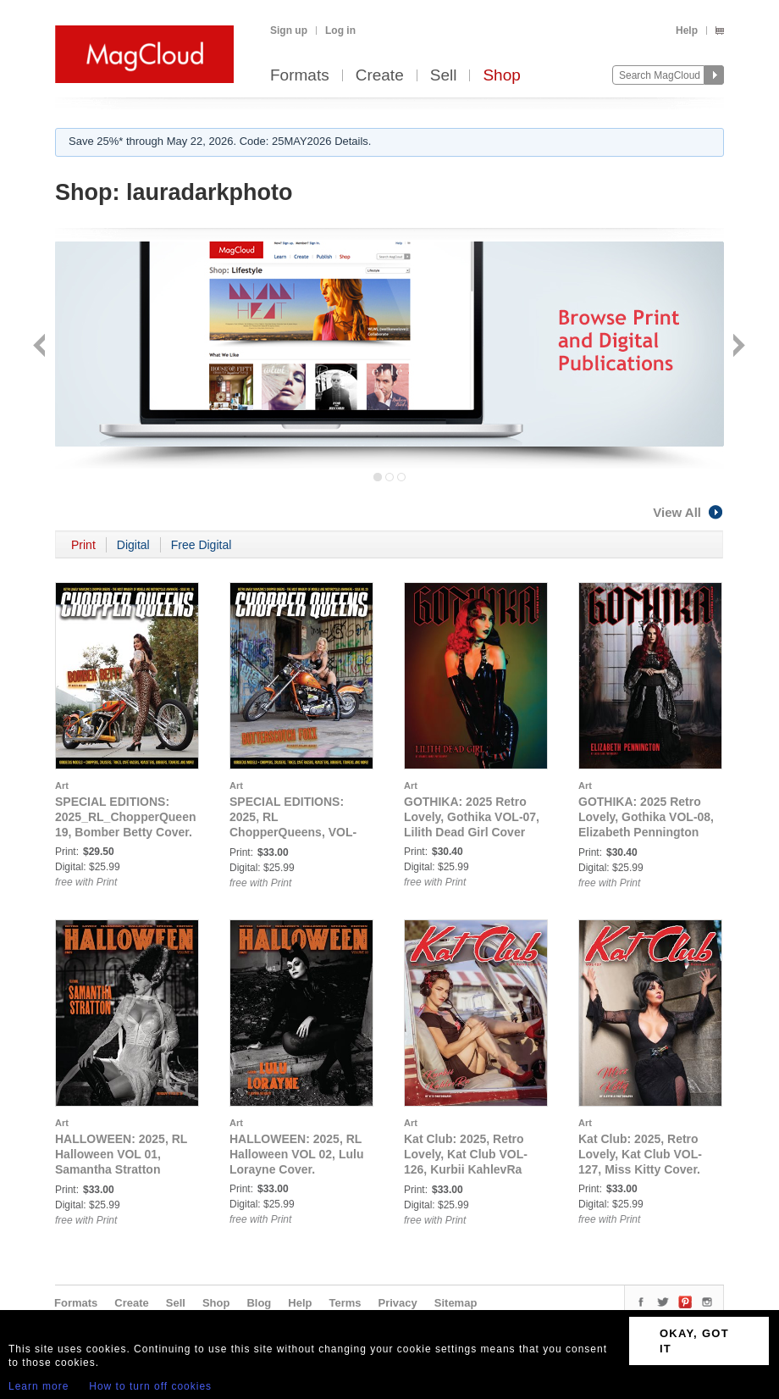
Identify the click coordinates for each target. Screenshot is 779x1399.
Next (737, 347)
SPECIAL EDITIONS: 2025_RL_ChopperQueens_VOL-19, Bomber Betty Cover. (146, 817)
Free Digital (201, 545)
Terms (345, 1302)
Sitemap (456, 1302)
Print (83, 545)
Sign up (288, 30)
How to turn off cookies (150, 1386)
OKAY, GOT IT (694, 1341)
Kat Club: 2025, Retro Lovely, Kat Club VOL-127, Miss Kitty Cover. (640, 1154)
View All (688, 512)
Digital (133, 545)
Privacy (397, 1302)
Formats (299, 76)
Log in (340, 30)
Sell (443, 76)
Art (62, 785)
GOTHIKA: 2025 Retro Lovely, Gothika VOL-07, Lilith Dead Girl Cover (471, 817)
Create (380, 76)
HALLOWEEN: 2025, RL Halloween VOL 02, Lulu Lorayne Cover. (296, 1154)
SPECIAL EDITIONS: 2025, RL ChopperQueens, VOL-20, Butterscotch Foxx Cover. (292, 832)
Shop (501, 76)
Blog (258, 1302)
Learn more (38, 1386)
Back (41, 347)
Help (687, 30)
